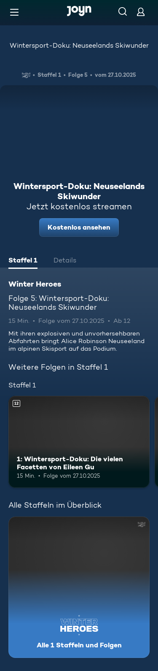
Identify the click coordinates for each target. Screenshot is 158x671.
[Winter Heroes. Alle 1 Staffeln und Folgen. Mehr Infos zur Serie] (79, 587)
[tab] (23, 261)
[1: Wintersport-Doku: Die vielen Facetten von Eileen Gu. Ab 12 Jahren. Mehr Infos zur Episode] (79, 442)
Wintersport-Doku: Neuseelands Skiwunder (79, 45)
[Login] (141, 11)
